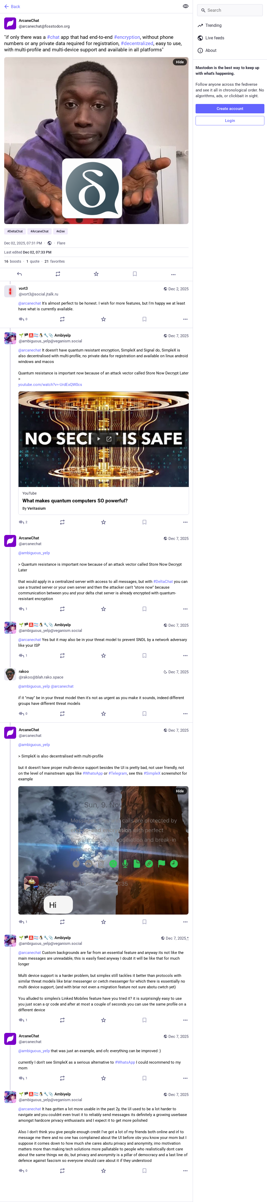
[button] (103, 453)
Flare (61, 243)
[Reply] (19, 274)
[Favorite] (96, 274)
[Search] (230, 10)
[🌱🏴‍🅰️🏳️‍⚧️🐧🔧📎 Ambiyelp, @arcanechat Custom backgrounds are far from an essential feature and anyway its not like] (96, 979)
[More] (173, 275)
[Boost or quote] (58, 274)
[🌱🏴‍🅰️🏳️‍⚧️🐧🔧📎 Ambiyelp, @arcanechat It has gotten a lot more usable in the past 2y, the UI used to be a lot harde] (96, 1133)
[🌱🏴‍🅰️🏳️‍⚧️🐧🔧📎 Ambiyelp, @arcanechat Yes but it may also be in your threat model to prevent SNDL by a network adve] (96, 641)
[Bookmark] (135, 274)
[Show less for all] (186, 6)
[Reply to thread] (23, 319)
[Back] (89, 6)
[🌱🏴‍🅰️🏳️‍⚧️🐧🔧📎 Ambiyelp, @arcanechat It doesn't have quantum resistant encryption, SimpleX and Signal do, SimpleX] (96, 429)
